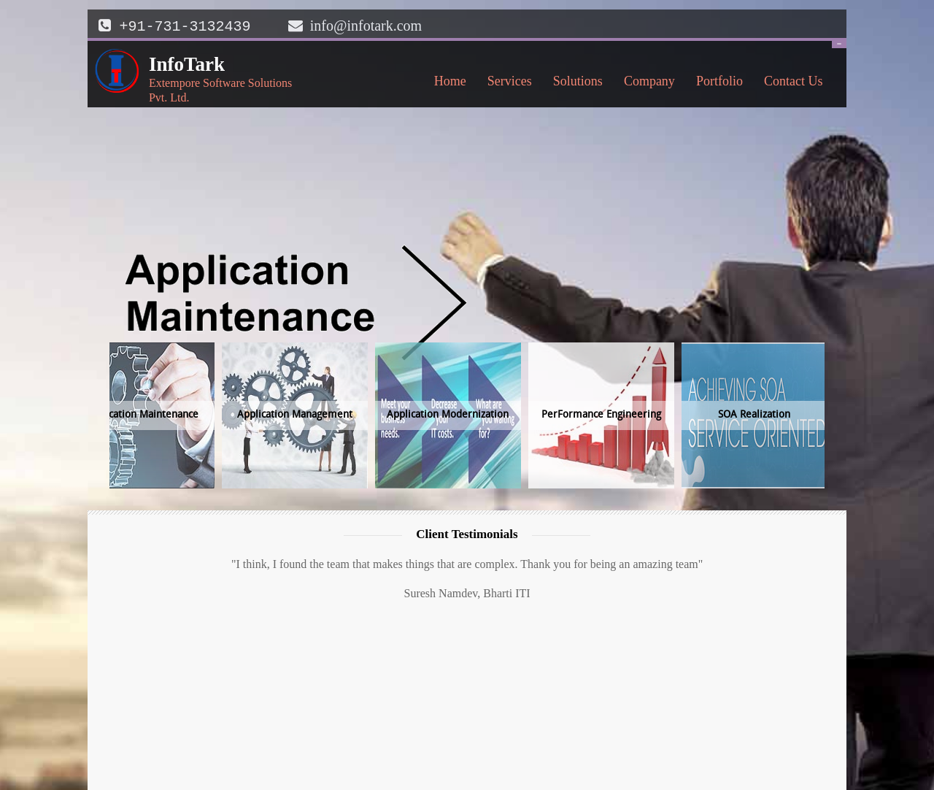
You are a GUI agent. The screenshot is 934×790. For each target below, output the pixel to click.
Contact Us (789, 83)
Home (450, 79)
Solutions (574, 83)
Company (645, 83)
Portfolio (719, 79)
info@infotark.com (366, 26)
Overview (635, 715)
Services (505, 83)
